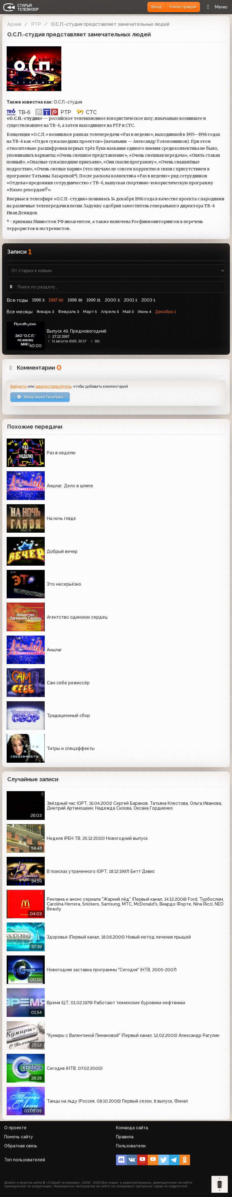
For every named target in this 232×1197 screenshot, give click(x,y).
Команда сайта (132, 1127)
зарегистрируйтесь (53, 386)
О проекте (15, 1127)
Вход (156, 7)
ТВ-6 (19, 112)
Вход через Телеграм (40, 397)
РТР (36, 24)
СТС (86, 112)
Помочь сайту (18, 1136)
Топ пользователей (24, 1159)
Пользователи (131, 1145)
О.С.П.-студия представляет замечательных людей (110, 24)
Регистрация (183, 7)
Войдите (18, 386)
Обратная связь (20, 1145)
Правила (125, 1136)
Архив (14, 24)
